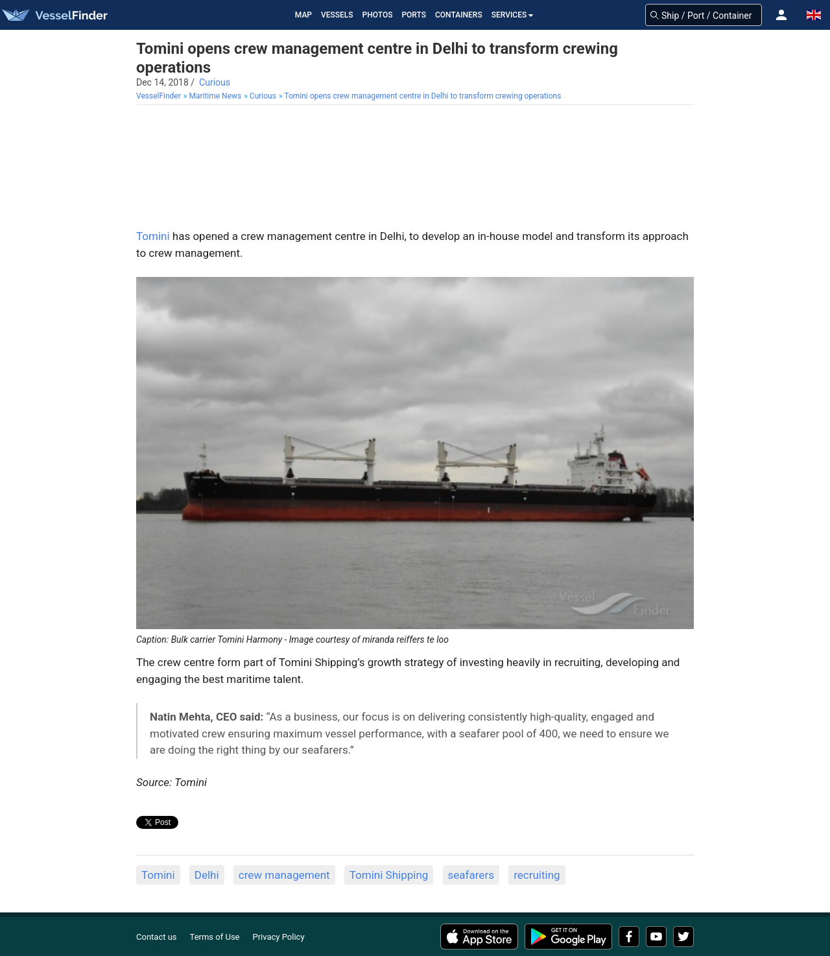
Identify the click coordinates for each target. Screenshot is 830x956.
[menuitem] (160, 96)
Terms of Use (215, 937)
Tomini (153, 236)
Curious (214, 82)
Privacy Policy (279, 937)
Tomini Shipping (389, 874)
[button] (781, 15)
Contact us (156, 937)
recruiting (537, 874)
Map (303, 14)
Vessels (337, 14)
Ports (413, 14)
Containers (458, 14)
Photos (377, 14)
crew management (284, 874)
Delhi (207, 874)
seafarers (471, 874)
